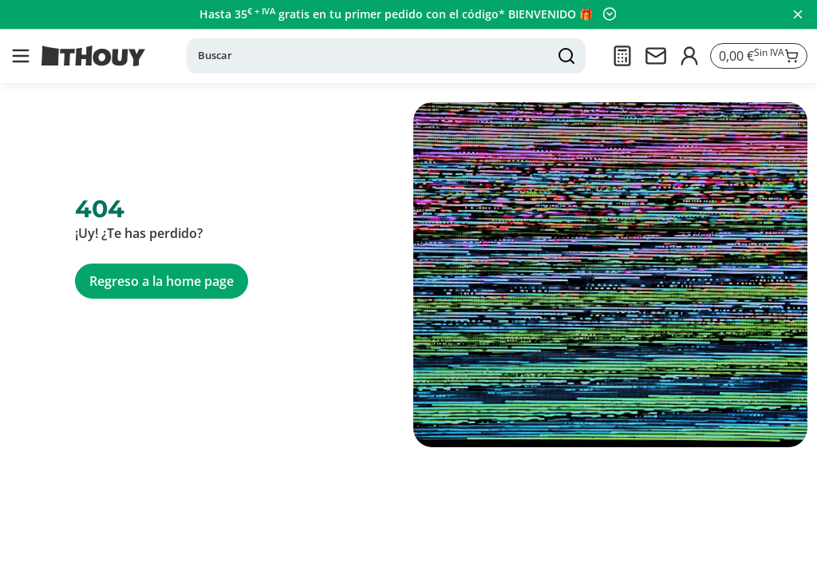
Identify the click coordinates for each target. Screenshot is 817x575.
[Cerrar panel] (798, 14)
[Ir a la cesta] (757, 55)
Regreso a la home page (161, 281)
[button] (21, 56)
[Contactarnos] (654, 56)
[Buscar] (385, 55)
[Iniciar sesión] (688, 56)
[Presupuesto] (621, 56)
